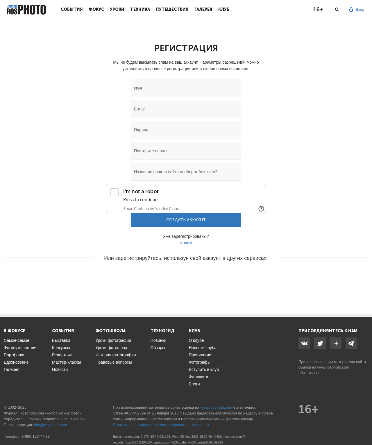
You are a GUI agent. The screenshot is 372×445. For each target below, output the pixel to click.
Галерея (203, 9)
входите (186, 242)
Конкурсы (61, 347)
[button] (141, 275)
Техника (140, 9)
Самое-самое (16, 340)
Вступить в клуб (204, 369)
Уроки (117, 9)
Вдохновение (16, 362)
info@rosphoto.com (50, 425)
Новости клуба (203, 347)
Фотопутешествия (20, 347)
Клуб (223, 9)
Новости (60, 369)
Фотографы (199, 362)
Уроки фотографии (113, 340)
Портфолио (15, 355)
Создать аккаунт (186, 220)
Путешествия (172, 9)
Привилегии (200, 355)
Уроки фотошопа (111, 347)
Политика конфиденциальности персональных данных (161, 425)
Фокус (96, 9)
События (72, 9)
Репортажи (62, 355)
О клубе (196, 340)
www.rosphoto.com (333, 367)
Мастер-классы (66, 362)
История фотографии (115, 355)
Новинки (159, 340)
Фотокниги (198, 376)
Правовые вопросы (113, 362)
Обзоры (158, 347)
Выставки (61, 340)
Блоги (194, 384)
